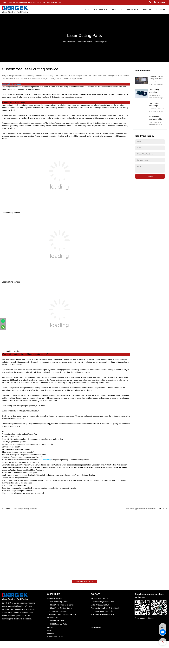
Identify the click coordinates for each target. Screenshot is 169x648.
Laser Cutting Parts (100, 42)
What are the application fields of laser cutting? (156, 119)
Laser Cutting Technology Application (154, 105)
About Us (147, 9)
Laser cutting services (11, 84)
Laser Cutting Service (59, 613)
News (49, 632)
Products (116, 9)
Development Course (55, 639)
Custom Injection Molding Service (63, 616)
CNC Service (99, 9)
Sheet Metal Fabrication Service (62, 607)
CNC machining (45, 460)
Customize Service (54, 601)
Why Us (50, 629)
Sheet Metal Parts (84, 42)
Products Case (52, 620)
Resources (131, 9)
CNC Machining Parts (58, 626)
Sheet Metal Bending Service (61, 610)
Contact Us (160, 9)
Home (87, 9)
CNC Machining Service (59, 604)
